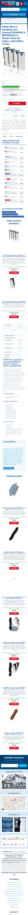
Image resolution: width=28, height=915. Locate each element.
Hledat (23, 9)
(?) (20, 86)
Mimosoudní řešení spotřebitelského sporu (14, 893)
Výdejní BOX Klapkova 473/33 (14, 882)
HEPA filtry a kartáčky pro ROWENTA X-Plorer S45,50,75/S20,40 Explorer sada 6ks (14, 256)
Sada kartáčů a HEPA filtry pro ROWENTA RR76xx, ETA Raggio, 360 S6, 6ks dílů (14, 643)
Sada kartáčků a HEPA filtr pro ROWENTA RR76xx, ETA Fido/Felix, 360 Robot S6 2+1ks (14, 302)
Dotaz (8, 327)
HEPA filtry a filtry (6, 216)
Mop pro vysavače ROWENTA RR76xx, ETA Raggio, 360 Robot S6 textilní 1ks (14, 508)
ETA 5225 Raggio (17, 449)
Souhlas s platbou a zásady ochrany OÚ (14, 895)
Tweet (3, 83)
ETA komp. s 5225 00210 (14, 454)
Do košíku (16, 103)
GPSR (14, 329)
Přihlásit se (22, 765)
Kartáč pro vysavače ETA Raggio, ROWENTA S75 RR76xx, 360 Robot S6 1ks (14, 552)
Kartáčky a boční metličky (17, 216)
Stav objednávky (14, 904)
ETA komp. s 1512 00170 (12, 452)
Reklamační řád (14, 907)
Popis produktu (8, 325)
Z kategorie (20, 325)
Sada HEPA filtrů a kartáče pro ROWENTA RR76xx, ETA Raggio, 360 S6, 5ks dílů (14, 688)
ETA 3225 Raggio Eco (8, 449)
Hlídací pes (20, 327)
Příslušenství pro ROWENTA (9, 212)
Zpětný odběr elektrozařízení (14, 898)
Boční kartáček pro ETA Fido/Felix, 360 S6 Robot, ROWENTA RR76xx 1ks (14, 598)
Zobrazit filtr (14, 14)
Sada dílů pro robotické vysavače (10, 214)
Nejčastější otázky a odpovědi (14, 884)
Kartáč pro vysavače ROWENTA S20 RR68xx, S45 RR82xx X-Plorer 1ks (14, 733)
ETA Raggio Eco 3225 (14, 455)
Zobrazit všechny (9, 468)
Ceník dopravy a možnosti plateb (14, 900)
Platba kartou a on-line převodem (14, 886)
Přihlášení (16, 2)
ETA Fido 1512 (11, 450)
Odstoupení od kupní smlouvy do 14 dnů (14, 891)
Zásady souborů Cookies (14, 902)
